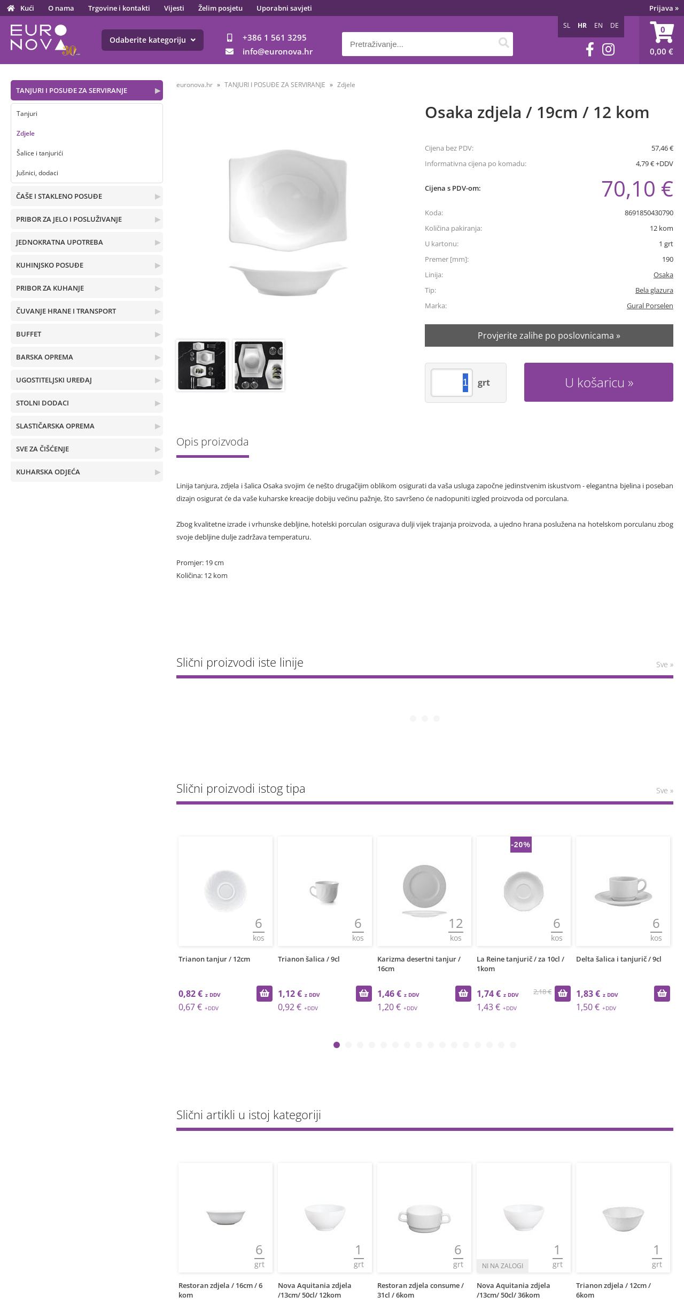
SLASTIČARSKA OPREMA (55, 426)
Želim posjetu (220, 8)
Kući (27, 8)
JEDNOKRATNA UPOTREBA (59, 242)
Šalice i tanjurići (40, 153)
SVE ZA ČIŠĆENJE (42, 449)
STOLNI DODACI (42, 403)
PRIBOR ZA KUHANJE (50, 288)
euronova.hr (194, 84)
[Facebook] (590, 49)
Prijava (664, 8)
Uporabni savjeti (284, 8)
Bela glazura (654, 290)
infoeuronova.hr (278, 51)
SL (566, 25)
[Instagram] (608, 49)
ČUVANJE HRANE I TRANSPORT (66, 311)
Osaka (663, 274)
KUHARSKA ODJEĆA (48, 472)
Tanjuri (27, 113)
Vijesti (174, 8)
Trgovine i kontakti (119, 8)
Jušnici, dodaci (37, 172)
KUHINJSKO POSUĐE (49, 265)
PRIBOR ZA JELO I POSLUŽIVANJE (69, 219)
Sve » (664, 664)
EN (598, 25)
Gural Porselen (650, 305)
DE (614, 25)
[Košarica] (661, 40)
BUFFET (28, 334)
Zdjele (26, 133)
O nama (61, 8)
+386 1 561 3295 (275, 37)
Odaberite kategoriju (153, 40)
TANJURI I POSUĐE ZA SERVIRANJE (71, 90)
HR (582, 25)
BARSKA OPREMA (44, 357)
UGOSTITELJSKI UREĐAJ (54, 380)
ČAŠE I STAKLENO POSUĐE (59, 196)
